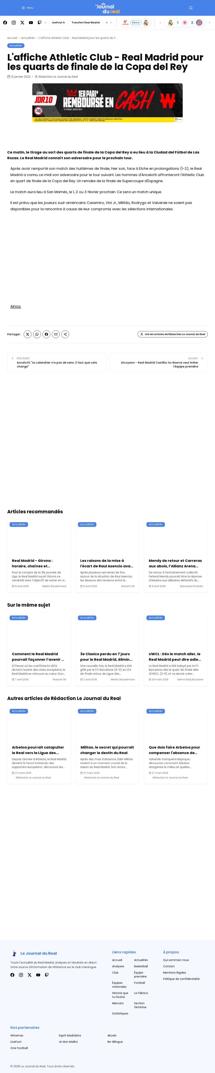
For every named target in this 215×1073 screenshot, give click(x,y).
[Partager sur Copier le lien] (65, 334)
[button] (27, 8)
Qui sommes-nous (176, 960)
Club (115, 973)
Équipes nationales (119, 985)
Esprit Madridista (70, 1035)
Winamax (16, 1035)
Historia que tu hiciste (120, 995)
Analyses (118, 966)
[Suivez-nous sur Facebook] (5, 22)
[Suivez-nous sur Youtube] (31, 22)
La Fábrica (141, 993)
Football (139, 983)
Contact (169, 966)
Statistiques (120, 1013)
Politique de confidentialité (181, 979)
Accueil (12, 38)
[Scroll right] (111, 22)
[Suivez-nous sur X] (22, 22)
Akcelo (112, 1035)
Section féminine (140, 1005)
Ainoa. (15, 306)
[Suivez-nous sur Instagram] (14, 22)
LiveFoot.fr (58, 22)
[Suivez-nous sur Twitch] (40, 22)
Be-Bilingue (115, 1042)
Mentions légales (174, 973)
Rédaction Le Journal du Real (58, 77)
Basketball (141, 966)
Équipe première (140, 974)
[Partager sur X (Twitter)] (28, 334)
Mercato (118, 1003)
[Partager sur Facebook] (46, 334)
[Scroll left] (45, 22)
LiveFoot (16, 1042)
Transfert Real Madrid (86, 22)
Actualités (28, 38)
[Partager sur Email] (56, 334)
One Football (19, 1048)
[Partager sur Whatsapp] (37, 334)
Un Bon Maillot (68, 1042)
